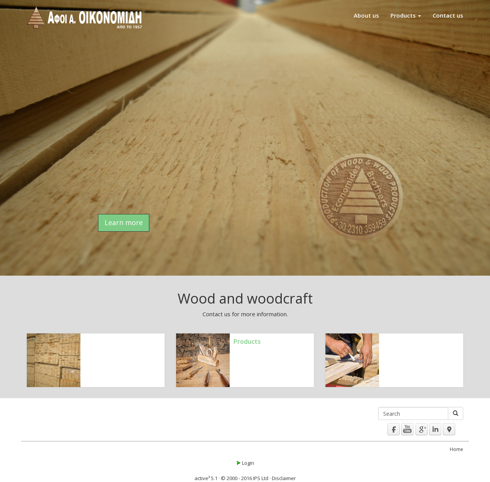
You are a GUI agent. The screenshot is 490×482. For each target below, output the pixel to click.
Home (456, 449)
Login (245, 462)
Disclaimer (284, 478)
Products (405, 15)
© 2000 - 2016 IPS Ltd (244, 478)
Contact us (448, 15)
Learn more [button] (124, 222)
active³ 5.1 (205, 478)
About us (366, 15)
